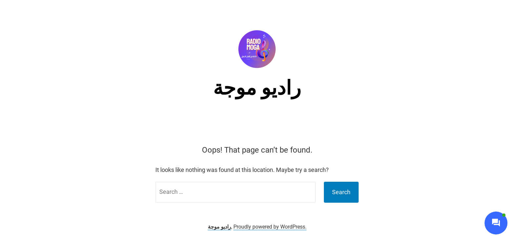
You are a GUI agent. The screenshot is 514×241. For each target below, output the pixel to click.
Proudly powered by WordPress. (269, 227)
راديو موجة (257, 88)
